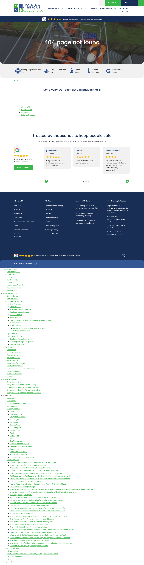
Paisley (13, 433)
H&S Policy (18, 218)
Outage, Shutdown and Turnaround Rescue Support (31, 320)
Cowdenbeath (16, 414)
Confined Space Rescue (19, 312)
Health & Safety (13, 360)
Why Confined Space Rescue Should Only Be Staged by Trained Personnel (40, 538)
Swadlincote (15, 430)
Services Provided (14, 304)
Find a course (26, 110)
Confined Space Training (54, 206)
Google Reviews (13, 548)
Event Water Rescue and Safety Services (29, 328)
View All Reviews (23, 167)
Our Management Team (16, 403)
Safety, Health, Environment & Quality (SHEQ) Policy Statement (32, 554)
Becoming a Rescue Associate (22, 457)
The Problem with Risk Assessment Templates (29, 524)
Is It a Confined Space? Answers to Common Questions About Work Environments (43, 492)
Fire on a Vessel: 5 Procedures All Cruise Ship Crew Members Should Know (40, 478)
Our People (14, 449)
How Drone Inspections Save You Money (26, 481)
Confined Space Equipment (21, 339)
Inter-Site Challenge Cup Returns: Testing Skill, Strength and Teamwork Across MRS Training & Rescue (51, 489)
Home (16, 81)
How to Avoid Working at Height (23, 486)
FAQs (9, 559)
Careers (17, 210)
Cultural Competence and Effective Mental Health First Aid (34, 470)
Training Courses (10, 269)
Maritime (48, 222)
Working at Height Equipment (22, 341)
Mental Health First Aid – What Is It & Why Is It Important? (33, 503)
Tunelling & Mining (51, 230)
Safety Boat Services (21, 331)
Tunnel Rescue (16, 323)
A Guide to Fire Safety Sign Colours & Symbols (28, 465)
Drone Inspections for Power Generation (23, 390)
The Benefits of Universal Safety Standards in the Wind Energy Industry (38, 516)
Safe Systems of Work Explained (23, 513)
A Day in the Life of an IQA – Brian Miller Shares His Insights (33, 462)
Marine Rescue (16, 315)
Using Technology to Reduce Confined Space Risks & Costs (34, 532)
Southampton (15, 427)
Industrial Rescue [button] (73, 9)
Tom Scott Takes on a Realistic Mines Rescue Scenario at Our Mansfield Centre (42, 529)
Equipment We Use (14, 333)
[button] (83, 181)
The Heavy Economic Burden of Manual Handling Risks (31, 521)
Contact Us (123, 11)
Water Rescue (15, 325)
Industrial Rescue (10, 293)
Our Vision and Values (18, 452)
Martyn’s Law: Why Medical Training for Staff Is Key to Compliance (36, 500)
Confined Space (13, 272)
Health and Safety (51, 218)
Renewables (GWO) (52, 226)
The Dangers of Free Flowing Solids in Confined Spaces (32, 519)
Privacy (16, 226)
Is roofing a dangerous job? (21, 495)
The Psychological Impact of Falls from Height (28, 527)
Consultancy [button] (90, 9)
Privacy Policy (12, 551)
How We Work (12, 298)
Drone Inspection (10, 379)
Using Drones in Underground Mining (21, 384)
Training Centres (13, 409)
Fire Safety (49, 210)
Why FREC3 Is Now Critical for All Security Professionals (32, 540)
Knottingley (14, 419)
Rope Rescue (15, 307)
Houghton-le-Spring (18, 417)
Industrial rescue (28, 115)
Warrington (14, 436)
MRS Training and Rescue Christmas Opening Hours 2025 (33, 497)
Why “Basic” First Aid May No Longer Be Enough (29, 546)
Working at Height (51, 234)
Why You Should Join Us (19, 444)
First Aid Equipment (18, 344)
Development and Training (21, 446)
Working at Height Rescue (20, 309)
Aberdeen (14, 411)
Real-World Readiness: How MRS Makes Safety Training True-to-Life (37, 508)
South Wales (15, 425)
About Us (17, 206)
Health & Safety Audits (16, 363)
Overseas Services (14, 374)
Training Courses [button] (54, 9)
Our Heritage (12, 406)
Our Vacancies (16, 441)
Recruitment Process (18, 454)
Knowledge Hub (13, 460)
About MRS (25, 107)
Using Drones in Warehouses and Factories (24, 393)
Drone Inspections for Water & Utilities (22, 387)
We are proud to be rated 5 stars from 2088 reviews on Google (82, 19)
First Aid (48, 214)
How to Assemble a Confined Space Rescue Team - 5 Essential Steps (38, 484)
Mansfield (14, 422)
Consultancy (26, 112)
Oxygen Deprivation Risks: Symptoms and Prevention (31, 505)
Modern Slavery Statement (24, 222)
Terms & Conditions (21, 230)
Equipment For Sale (14, 336)
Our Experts (11, 401)
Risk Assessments (14, 371)
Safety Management (15, 366)
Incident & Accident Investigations (20, 368)
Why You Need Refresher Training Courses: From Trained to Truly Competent (41, 543)
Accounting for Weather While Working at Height (30, 468)
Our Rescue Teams (14, 301)
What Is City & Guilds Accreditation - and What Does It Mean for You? (38, 535)
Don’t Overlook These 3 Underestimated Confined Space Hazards (36, 473)
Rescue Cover (12, 296)
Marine (9, 376)
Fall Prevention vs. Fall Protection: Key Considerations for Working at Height (40, 476)
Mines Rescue (15, 317)
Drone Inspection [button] (107, 9)
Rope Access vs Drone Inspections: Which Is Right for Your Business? (37, 511)
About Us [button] (123, 9)
